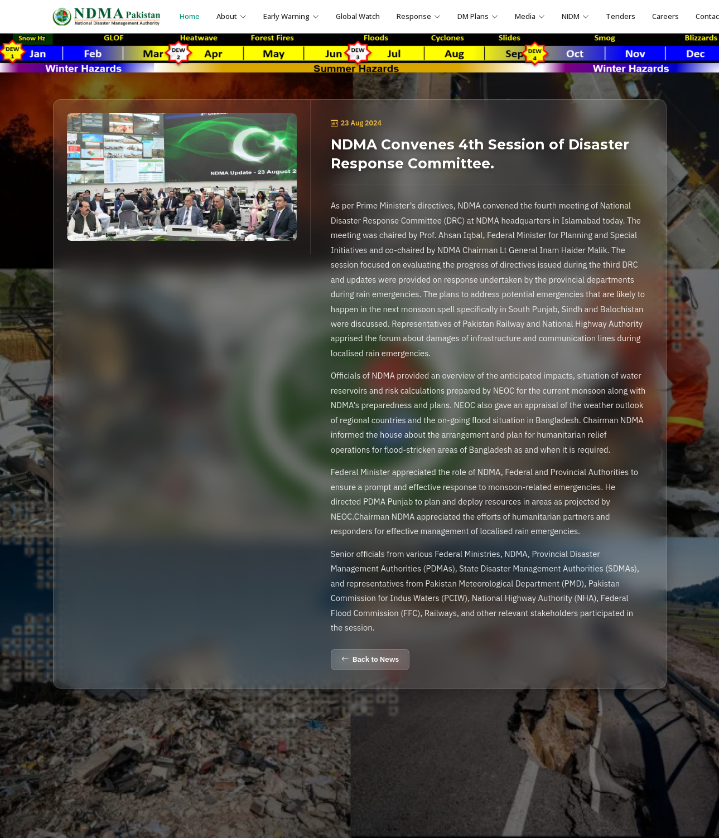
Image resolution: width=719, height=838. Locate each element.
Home (190, 16)
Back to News (370, 659)
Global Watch (358, 16)
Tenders (620, 16)
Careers (665, 16)
